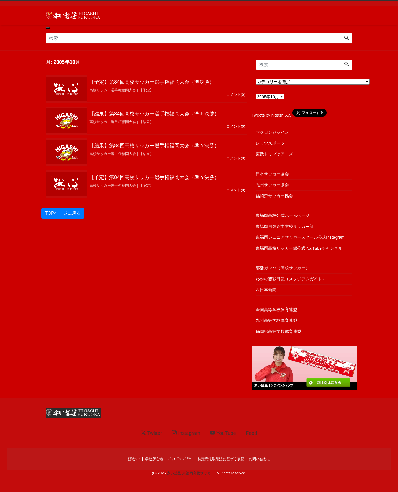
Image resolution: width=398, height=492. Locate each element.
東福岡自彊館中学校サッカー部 (285, 226)
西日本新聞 (266, 289)
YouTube (223, 433)
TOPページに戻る (63, 215)
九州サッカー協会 (272, 184)
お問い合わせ (259, 459)
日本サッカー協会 (272, 174)
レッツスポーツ (270, 143)
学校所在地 (154, 459)
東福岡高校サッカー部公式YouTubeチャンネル (299, 248)
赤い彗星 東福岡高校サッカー (190, 473)
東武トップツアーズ (274, 154)
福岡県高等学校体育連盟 (278, 331)
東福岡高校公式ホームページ (283, 215)
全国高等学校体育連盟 (276, 309)
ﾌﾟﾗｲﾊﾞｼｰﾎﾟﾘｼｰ (180, 459)
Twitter (151, 433)
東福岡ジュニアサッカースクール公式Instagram (300, 237)
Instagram (186, 433)
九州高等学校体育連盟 (276, 320)
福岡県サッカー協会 (274, 195)
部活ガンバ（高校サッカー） (283, 267)
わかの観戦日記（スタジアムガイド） (291, 279)
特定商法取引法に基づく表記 (221, 459)
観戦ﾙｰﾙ (134, 459)
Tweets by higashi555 (271, 115)
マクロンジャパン (272, 132)
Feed (251, 433)
